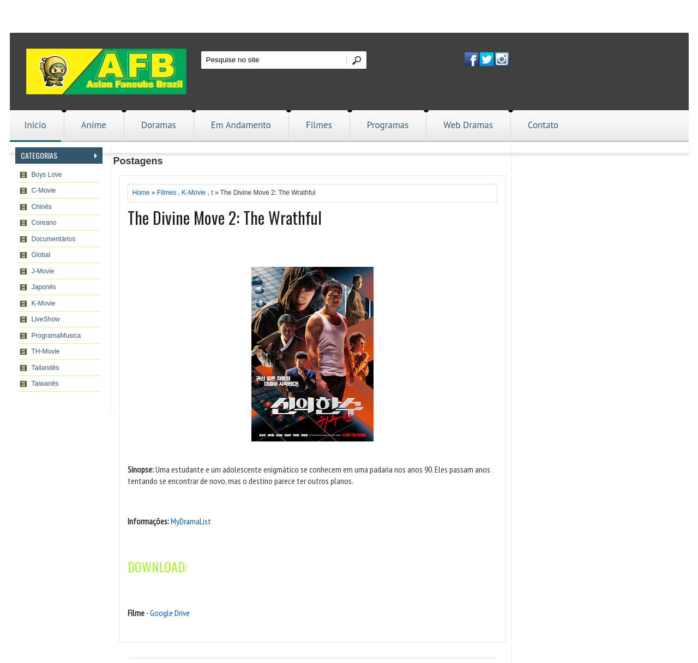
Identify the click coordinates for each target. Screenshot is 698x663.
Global (41, 255)
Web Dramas (467, 125)
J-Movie (43, 271)
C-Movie (44, 190)
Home (141, 192)
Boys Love (47, 174)
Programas (388, 125)
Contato (543, 125)
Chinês (42, 207)
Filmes (319, 125)
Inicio (35, 125)
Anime (93, 125)
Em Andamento (241, 125)
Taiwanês (45, 383)
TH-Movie (46, 351)
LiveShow (46, 319)
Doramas (158, 125)
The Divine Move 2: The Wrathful (225, 217)
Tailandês (45, 368)
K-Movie (44, 303)
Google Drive (170, 612)
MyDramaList (191, 521)
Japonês (44, 287)
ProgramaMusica (56, 335)
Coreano (44, 222)
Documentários (54, 239)
